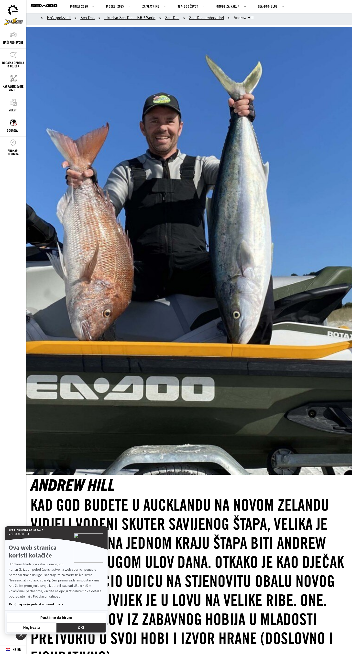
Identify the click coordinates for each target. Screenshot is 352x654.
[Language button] (13, 649)
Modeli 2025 (115, 6)
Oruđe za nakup (228, 6)
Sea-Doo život (187, 6)
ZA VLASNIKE (150, 6)
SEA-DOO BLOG (268, 6)
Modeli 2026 (79, 6)
